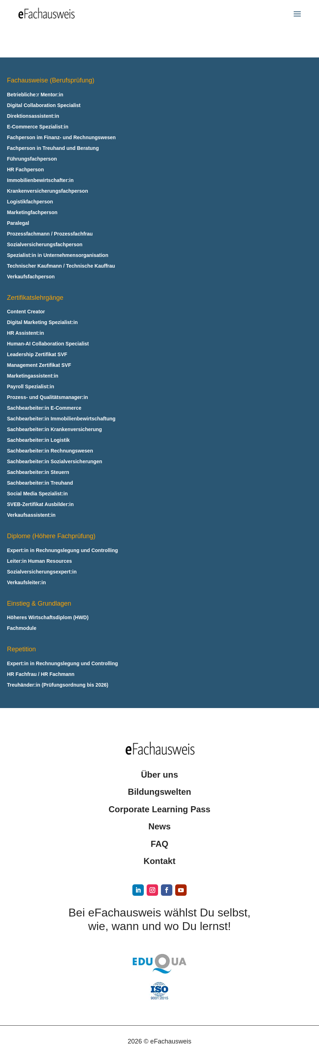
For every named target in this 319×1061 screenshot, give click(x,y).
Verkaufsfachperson (31, 276)
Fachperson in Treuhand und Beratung (53, 148)
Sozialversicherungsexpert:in (42, 572)
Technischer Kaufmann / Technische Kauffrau (61, 266)
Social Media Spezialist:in (37, 493)
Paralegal (18, 223)
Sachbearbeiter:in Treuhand (40, 483)
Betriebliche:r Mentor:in (35, 94)
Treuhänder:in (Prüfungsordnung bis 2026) (57, 685)
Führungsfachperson (32, 159)
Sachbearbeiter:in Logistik (38, 440)
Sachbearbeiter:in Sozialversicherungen (54, 461)
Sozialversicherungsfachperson (45, 244)
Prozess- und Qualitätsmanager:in (47, 397)
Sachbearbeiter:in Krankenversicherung (54, 429)
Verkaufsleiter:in (26, 582)
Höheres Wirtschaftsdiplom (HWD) (48, 617)
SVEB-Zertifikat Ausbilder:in (40, 504)
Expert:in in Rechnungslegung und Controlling (62, 550)
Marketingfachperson (32, 212)
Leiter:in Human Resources (39, 561)
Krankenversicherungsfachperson (47, 191)
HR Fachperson (25, 169)
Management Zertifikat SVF (39, 365)
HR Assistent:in (25, 333)
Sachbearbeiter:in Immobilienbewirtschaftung (61, 418)
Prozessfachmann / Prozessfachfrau (50, 234)
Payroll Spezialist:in (30, 386)
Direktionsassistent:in (33, 116)
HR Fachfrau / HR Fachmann (41, 674)
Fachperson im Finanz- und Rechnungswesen (61, 137)
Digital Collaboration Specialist (44, 105)
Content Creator (26, 311)
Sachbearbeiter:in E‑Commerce (44, 408)
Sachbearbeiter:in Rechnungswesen (50, 451)
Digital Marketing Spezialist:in (42, 322)
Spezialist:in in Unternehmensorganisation (57, 255)
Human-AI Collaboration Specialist (48, 344)
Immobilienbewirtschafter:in (40, 180)
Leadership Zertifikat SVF (37, 354)
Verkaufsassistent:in (31, 515)
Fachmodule (21, 628)
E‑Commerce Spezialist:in (38, 127)
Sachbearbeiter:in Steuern (38, 472)
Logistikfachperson (30, 201)
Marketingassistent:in (33, 376)
